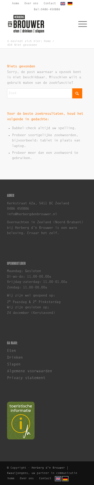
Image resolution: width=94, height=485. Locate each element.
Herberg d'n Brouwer (48, 468)
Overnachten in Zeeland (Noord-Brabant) (45, 222)
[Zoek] (44, 93)
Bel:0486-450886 (47, 9)
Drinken (15, 358)
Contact (50, 3)
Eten (11, 351)
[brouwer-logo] (39, 24)
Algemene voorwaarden (29, 371)
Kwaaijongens (17, 473)
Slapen (14, 364)
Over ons (31, 3)
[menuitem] (16, 4)
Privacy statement (26, 378)
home (15, 3)
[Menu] (80, 24)
